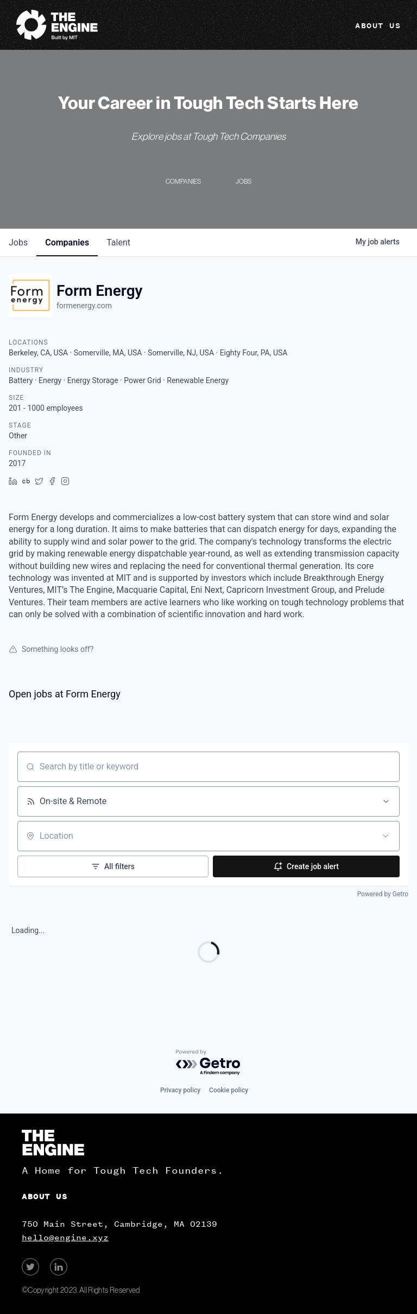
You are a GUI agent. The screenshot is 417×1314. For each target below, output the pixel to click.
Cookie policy (228, 1090)
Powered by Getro (382, 894)
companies (67, 242)
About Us (378, 25)
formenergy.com (84, 305)
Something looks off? (51, 649)
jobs (18, 242)
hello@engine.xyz (65, 1237)
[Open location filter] (385, 836)
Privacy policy (180, 1090)
